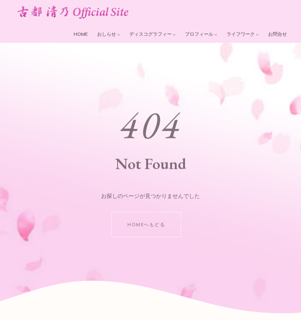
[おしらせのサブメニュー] (118, 34)
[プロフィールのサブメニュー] (215, 34)
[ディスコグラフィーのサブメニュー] (174, 34)
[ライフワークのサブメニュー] (257, 34)
